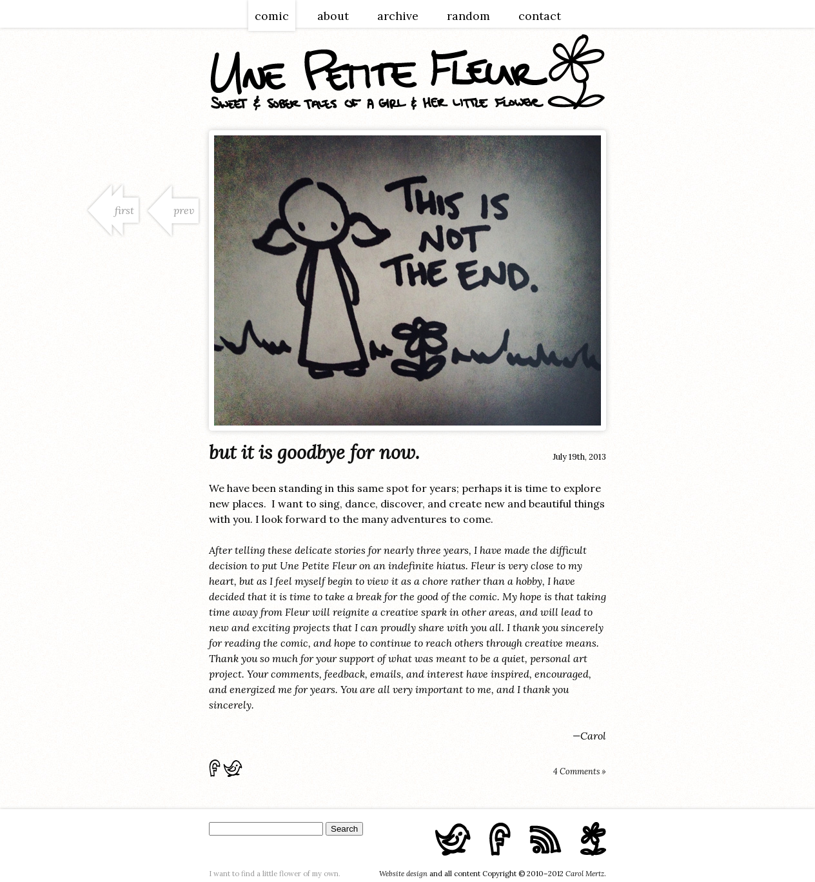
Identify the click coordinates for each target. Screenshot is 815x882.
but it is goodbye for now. (314, 452)
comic (272, 15)
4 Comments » (579, 771)
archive (397, 15)
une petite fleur (407, 72)
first (124, 210)
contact (539, 15)
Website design (403, 873)
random (468, 15)
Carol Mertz (584, 873)
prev (183, 210)
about (333, 15)
